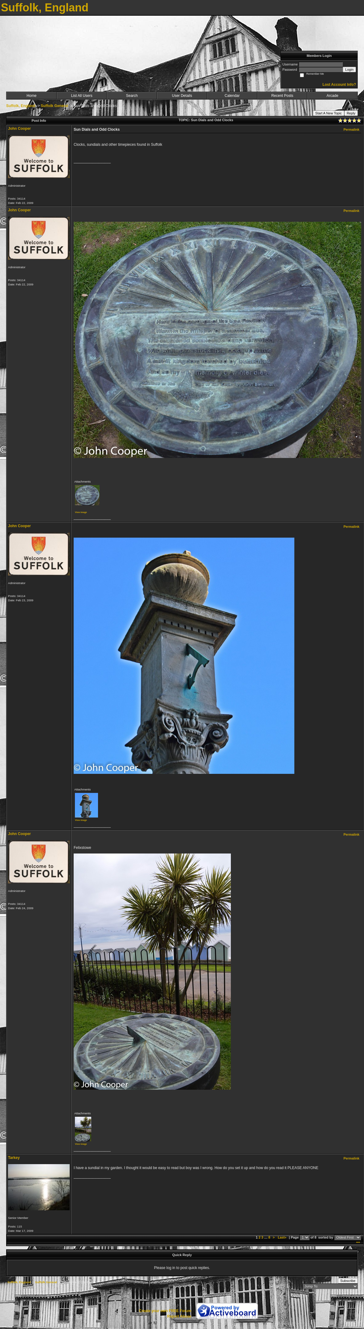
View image (81, 512)
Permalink (351, 129)
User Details (182, 96)
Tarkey (14, 1158)
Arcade (332, 96)
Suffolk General (54, 106)
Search (132, 96)
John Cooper (19, 128)
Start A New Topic (328, 113)
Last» (282, 1237)
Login (349, 69)
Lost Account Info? (339, 84)
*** (358, 1243)
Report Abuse (179, 1316)
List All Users (81, 96)
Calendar (232, 96)
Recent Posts (282, 96)
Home (31, 96)
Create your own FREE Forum (165, 1311)
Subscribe (347, 1281)
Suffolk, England (20, 106)
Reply (351, 113)
